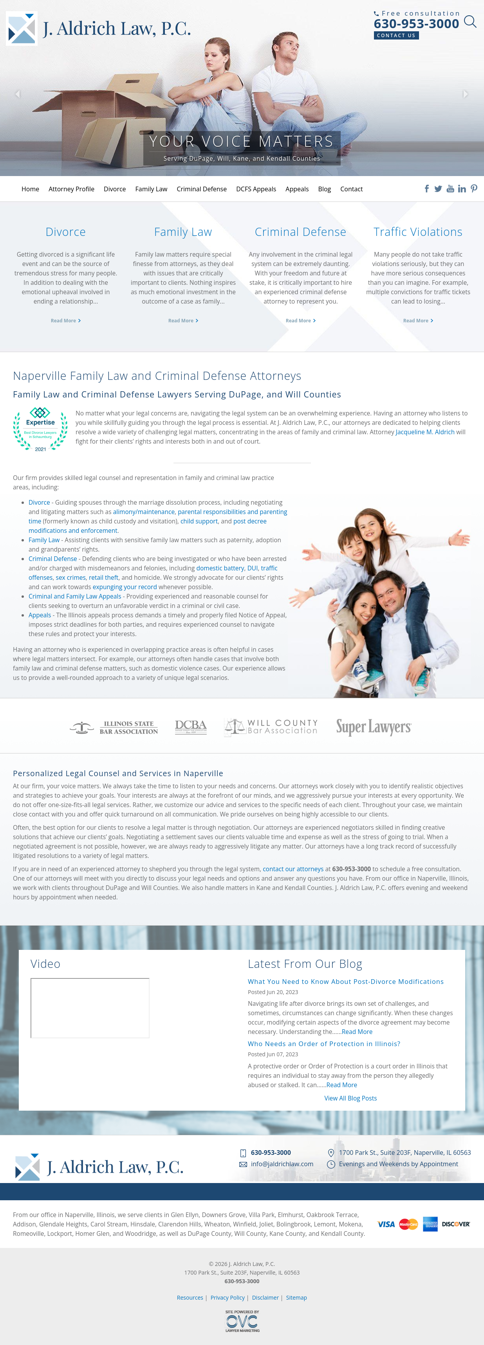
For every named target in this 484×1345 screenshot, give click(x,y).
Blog (324, 189)
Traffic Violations (418, 231)
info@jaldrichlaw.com (282, 1164)
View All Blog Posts (350, 1098)
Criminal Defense (202, 189)
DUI (252, 568)
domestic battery (220, 568)
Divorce (115, 189)
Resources (190, 1297)
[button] (17, 94)
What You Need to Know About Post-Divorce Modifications (346, 981)
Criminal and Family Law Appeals (75, 596)
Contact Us (396, 35)
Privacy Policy (228, 1297)
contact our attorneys (293, 869)
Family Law (151, 189)
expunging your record (125, 587)
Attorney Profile (71, 189)
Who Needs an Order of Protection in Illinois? (324, 1043)
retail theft (104, 577)
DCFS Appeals (256, 189)
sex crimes (71, 577)
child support (199, 521)
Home (30, 189)
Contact (351, 189)
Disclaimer (265, 1297)
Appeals (297, 189)
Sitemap (296, 1297)
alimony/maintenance (144, 511)
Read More (63, 320)
